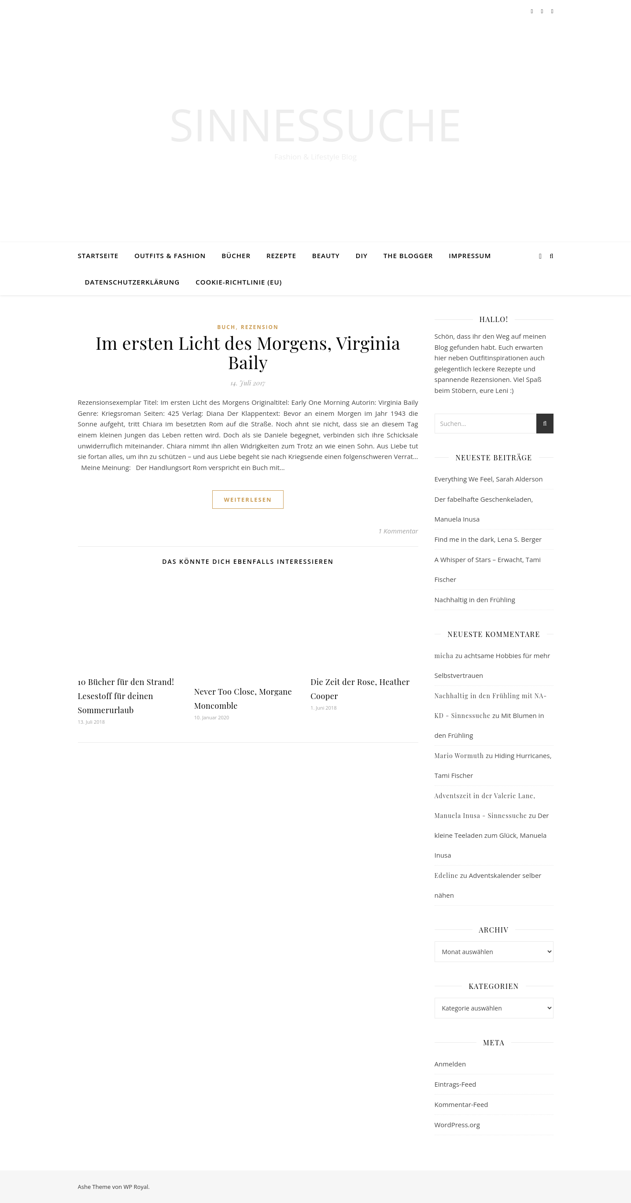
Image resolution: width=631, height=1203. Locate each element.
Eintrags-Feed (455, 1084)
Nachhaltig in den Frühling (475, 599)
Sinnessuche (316, 124)
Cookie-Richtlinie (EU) (239, 282)
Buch (226, 327)
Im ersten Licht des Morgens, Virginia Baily (248, 352)
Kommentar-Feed (461, 1104)
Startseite (98, 255)
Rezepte (281, 255)
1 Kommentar (398, 530)
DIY (361, 255)
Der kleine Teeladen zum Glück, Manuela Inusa (492, 835)
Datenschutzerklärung (132, 282)
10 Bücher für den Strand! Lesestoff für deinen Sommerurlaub (126, 696)
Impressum (470, 255)
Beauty (326, 255)
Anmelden (450, 1063)
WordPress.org (457, 1124)
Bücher (236, 255)
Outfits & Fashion (170, 255)
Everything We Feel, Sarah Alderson (489, 478)
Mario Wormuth (459, 755)
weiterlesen (248, 499)
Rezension (260, 327)
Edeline (446, 875)
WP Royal (135, 1187)
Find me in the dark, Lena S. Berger (488, 539)
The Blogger (408, 255)
